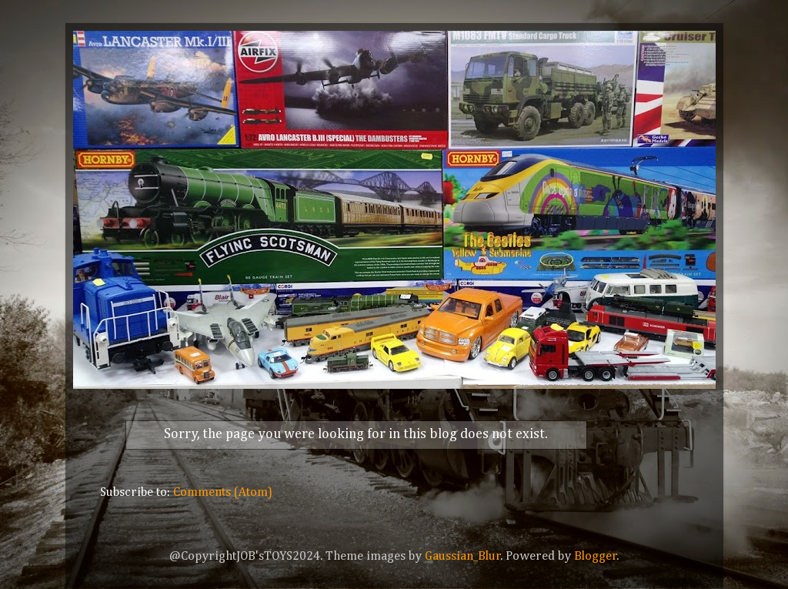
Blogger (595, 556)
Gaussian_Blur (463, 556)
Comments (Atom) (222, 492)
